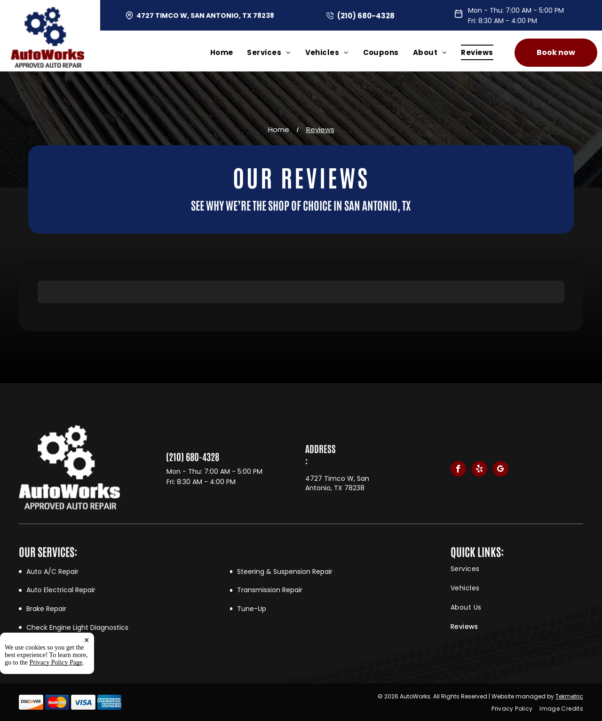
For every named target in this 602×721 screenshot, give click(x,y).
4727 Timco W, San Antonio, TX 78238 (205, 15)
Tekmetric (569, 696)
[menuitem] (228, 52)
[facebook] (458, 470)
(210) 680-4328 (366, 16)
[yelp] (479, 470)
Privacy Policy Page (56, 662)
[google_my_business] (500, 470)
